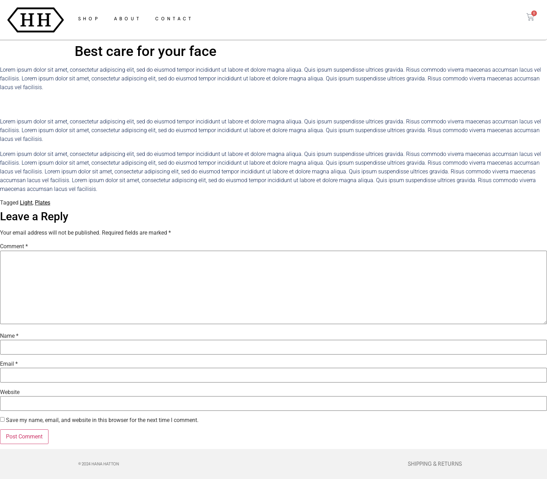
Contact (174, 18)
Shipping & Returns (435, 463)
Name (9, 336)
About (128, 18)
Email (9, 364)
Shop (89, 18)
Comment (14, 246)
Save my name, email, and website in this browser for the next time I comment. (102, 420)
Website (10, 392)
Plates (42, 202)
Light (26, 202)
